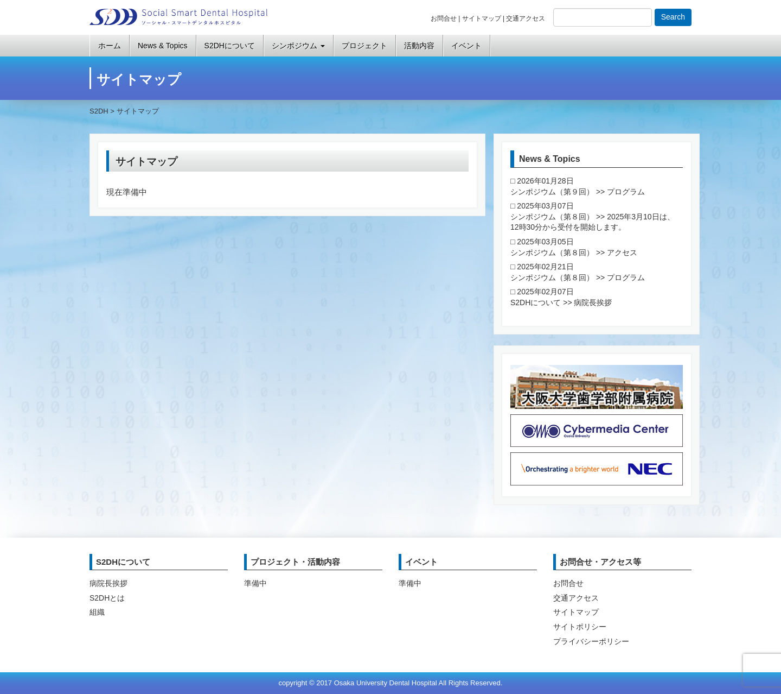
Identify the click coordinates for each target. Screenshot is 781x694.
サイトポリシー (579, 626)
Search (673, 16)
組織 (97, 612)
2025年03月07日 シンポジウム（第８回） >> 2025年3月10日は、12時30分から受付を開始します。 (592, 216)
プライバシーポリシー (591, 641)
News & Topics (163, 45)
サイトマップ (481, 18)
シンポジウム (298, 45)
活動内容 (419, 45)
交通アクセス (525, 18)
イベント (466, 45)
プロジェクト (364, 45)
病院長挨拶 (108, 583)
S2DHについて (229, 45)
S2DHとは (107, 598)
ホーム (109, 45)
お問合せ (444, 18)
